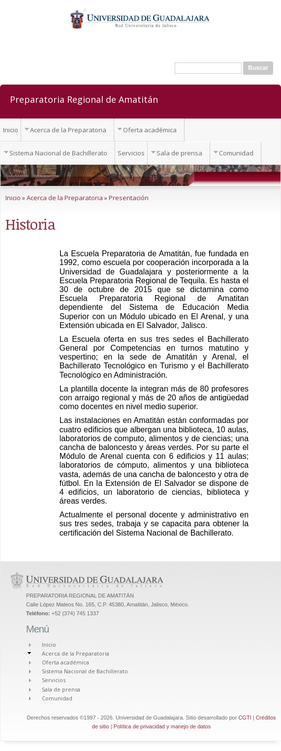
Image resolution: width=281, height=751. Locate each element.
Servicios (131, 153)
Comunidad (236, 153)
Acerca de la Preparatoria (68, 129)
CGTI (244, 718)
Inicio (10, 129)
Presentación (129, 197)
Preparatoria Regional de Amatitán (84, 98)
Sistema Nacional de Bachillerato (58, 153)
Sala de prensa (179, 153)
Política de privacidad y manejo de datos (162, 726)
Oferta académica (150, 129)
